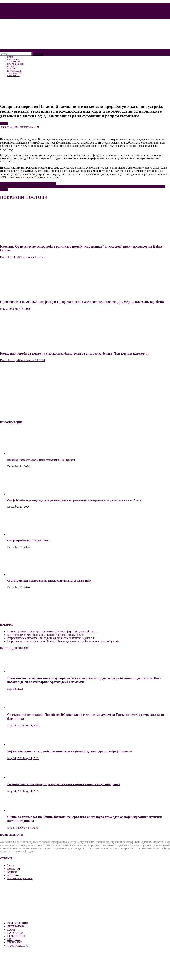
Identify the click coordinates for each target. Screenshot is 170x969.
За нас (11, 4)
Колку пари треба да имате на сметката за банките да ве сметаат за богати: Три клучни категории (74, 353)
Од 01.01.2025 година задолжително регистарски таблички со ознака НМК (49, 580)
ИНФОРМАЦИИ (17, 923)
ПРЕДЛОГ (13, 939)
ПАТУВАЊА (15, 932)
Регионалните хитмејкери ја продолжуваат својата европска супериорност (63, 784)
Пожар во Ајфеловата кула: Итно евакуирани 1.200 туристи (41, 460)
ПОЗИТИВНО (16, 936)
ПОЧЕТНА (12, 50)
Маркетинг (13, 10)
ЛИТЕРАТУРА (16, 926)
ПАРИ (4, 123)
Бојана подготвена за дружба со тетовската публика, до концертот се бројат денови (69, 751)
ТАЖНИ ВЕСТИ (17, 945)
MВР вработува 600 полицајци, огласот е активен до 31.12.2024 (45, 634)
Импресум (13, 7)
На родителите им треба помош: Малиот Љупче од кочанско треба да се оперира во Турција (63, 641)
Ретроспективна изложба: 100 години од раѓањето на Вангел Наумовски (51, 637)
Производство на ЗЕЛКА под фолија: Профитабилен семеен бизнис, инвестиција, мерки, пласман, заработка (82, 302)
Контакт (12, 17)
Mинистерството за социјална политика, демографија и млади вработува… (52, 631)
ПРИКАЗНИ (14, 942)
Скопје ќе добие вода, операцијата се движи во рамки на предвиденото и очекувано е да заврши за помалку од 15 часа (74, 500)
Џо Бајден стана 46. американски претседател (28, 183)
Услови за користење (19, 14)
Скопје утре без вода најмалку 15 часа (28, 540)
